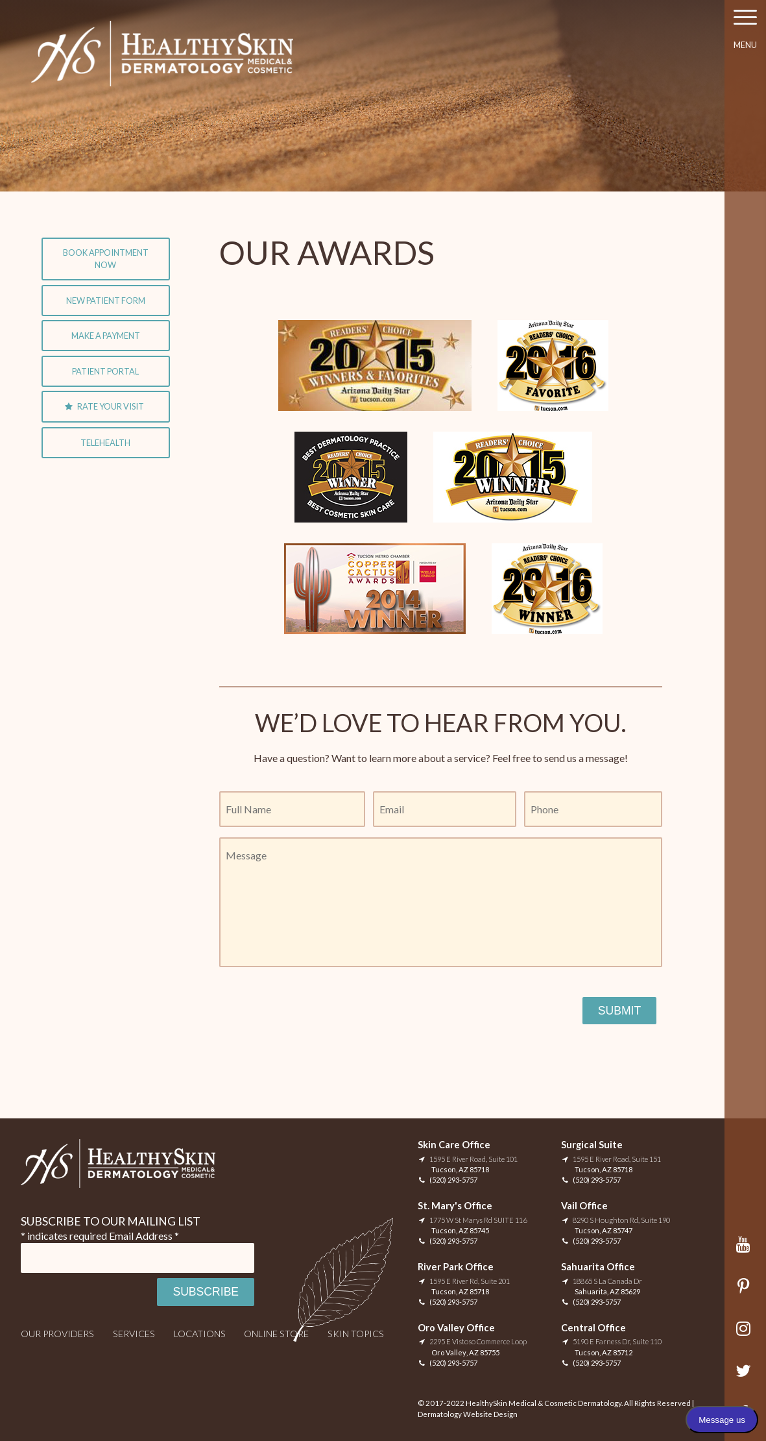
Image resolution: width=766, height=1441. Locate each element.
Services (134, 1333)
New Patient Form (105, 300)
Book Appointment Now (106, 258)
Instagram (745, 1335)
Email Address (144, 1235)
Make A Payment (105, 335)
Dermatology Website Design (468, 1414)
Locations (200, 1333)
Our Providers (57, 1333)
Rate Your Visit (110, 406)
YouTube (745, 1250)
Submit (619, 1010)
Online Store (276, 1333)
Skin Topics (356, 1333)
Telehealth (105, 442)
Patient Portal (105, 371)
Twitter (745, 1377)
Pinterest (745, 1293)
